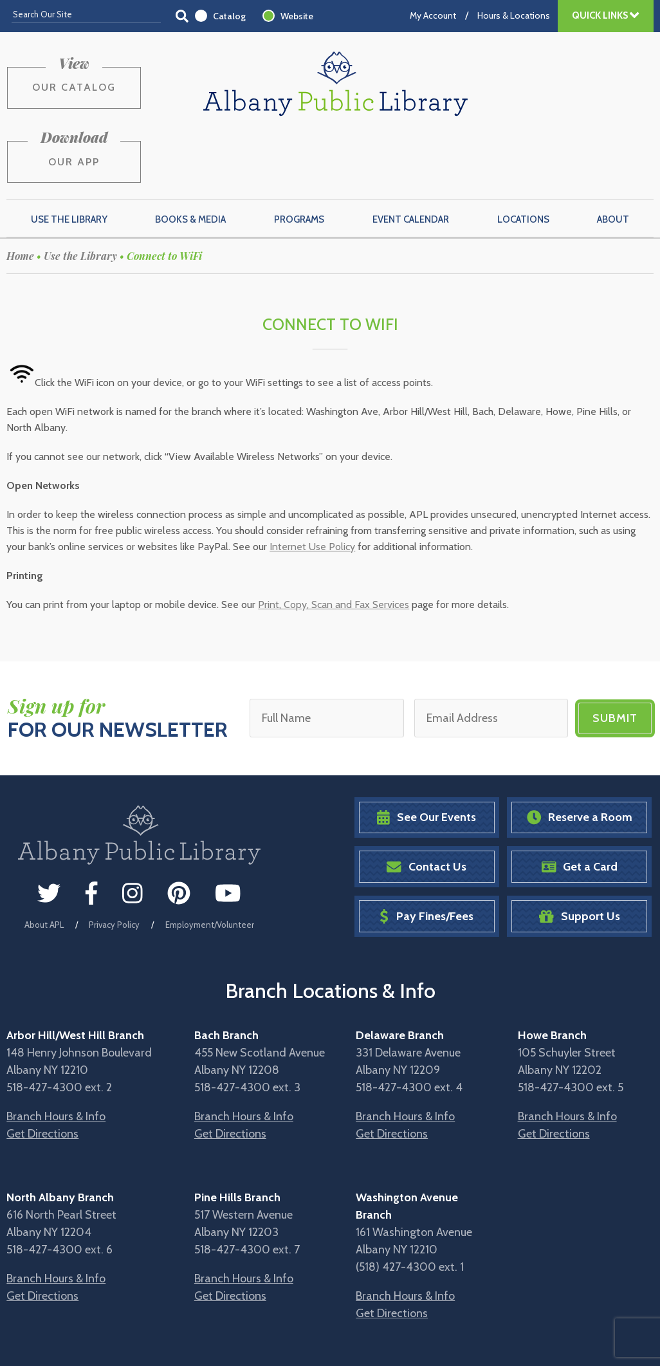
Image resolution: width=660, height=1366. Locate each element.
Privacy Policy (114, 864)
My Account (433, 15)
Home (20, 195)
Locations (523, 159)
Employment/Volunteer (209, 864)
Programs (299, 159)
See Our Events (426, 757)
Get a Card (580, 806)
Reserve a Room (580, 757)
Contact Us (426, 806)
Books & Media (190, 159)
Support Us (579, 855)
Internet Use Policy (312, 487)
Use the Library (69, 159)
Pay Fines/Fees (426, 855)
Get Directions (42, 1073)
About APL (44, 864)
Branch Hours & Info (55, 1055)
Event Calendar (410, 159)
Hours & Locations (513, 15)
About (613, 159)
